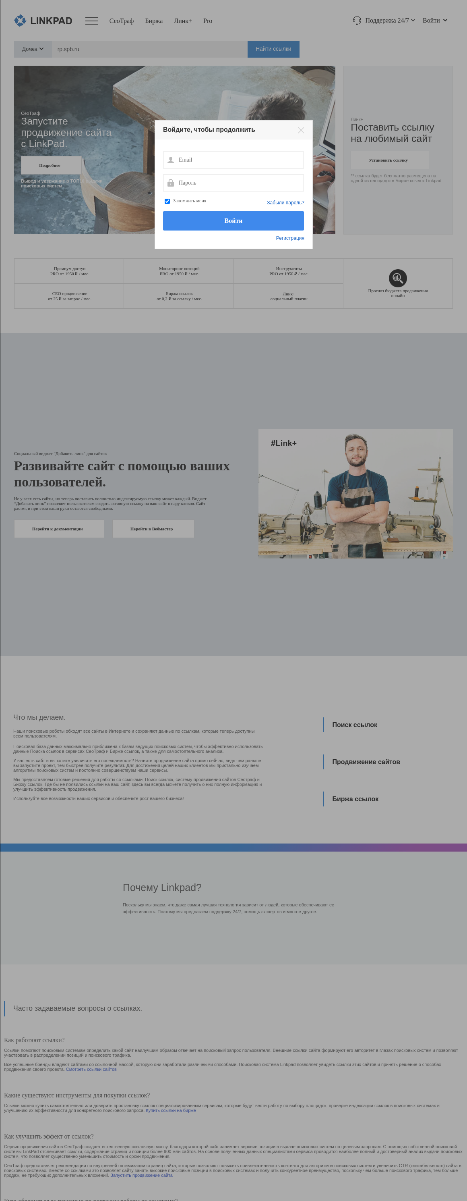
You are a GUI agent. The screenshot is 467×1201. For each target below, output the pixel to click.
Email (170, 159)
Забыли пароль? (285, 203)
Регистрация (290, 238)
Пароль (170, 182)
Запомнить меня (189, 201)
